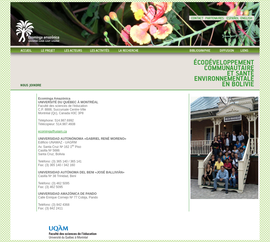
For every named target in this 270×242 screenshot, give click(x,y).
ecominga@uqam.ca (52, 131)
